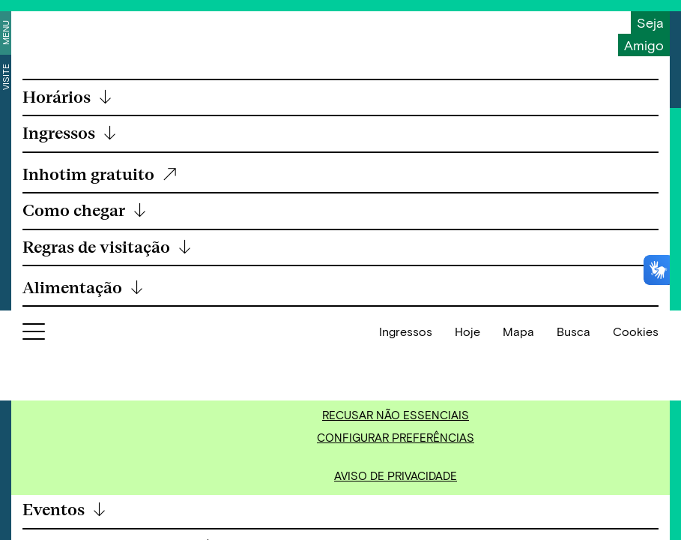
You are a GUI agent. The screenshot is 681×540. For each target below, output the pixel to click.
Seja (650, 22)
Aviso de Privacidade (395, 475)
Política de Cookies (481, 351)
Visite (5, 77)
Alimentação (83, 288)
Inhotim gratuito (100, 175)
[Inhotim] (67, 31)
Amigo (644, 45)
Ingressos (405, 515)
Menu (5, 32)
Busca (573, 515)
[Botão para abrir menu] (33, 519)
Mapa (518, 515)
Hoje (467, 515)
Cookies (636, 515)
